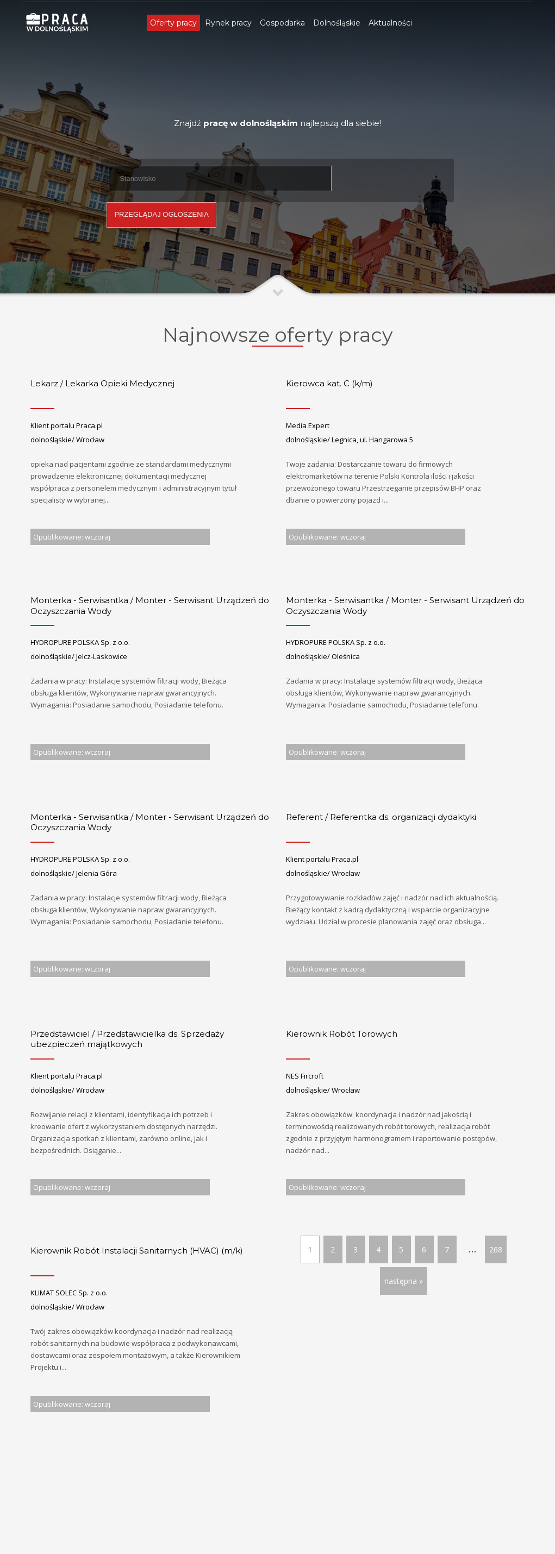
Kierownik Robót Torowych (341, 1034)
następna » (403, 1281)
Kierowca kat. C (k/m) (329, 383)
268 (495, 1249)
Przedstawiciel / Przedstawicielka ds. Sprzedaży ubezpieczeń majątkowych (127, 1039)
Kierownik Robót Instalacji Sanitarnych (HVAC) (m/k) (136, 1250)
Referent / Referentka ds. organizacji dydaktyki (381, 817)
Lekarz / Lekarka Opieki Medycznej (102, 383)
